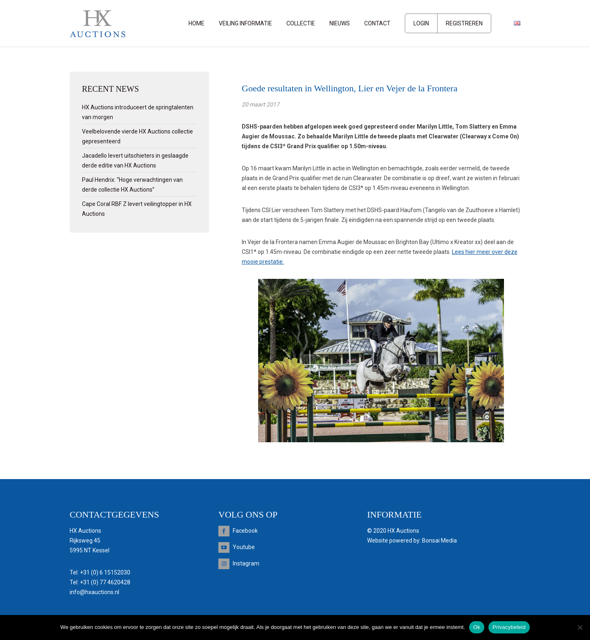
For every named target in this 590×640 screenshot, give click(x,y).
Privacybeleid (509, 627)
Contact (377, 23)
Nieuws (339, 23)
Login (421, 23)
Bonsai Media (439, 540)
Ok (476, 627)
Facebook (245, 530)
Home (196, 23)
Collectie (300, 23)
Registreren (464, 23)
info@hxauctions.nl (94, 592)
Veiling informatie (245, 23)
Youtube (244, 547)
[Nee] (580, 627)
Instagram (246, 563)
